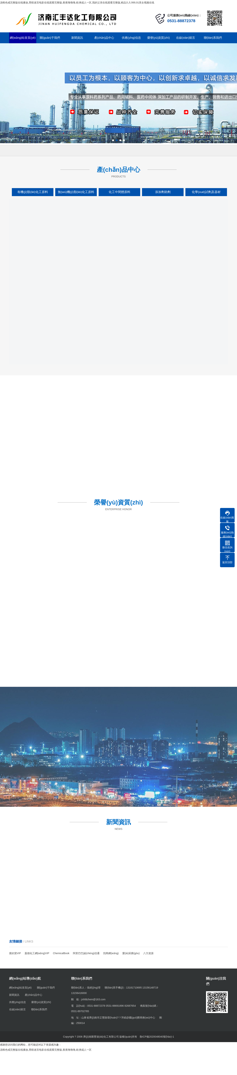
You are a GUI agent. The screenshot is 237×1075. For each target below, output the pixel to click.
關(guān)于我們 (50, 37)
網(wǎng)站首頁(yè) (23, 37)
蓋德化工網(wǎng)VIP (37, 953)
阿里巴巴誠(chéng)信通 (86, 953)
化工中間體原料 (119, 192)
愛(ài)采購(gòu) (131, 953)
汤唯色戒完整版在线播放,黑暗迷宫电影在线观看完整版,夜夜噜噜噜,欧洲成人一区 (46, 1049)
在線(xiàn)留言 (185, 37)
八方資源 (148, 953)
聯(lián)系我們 (213, 37)
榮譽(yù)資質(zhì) (158, 37)
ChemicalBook (61, 953)
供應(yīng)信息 (131, 37)
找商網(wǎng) (111, 953)
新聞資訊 (77, 37)
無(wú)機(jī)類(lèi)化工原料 (76, 192)
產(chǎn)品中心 (104, 37)
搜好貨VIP (15, 953)
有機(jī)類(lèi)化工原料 (32, 192)
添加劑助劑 (163, 192)
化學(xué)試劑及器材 (206, 192)
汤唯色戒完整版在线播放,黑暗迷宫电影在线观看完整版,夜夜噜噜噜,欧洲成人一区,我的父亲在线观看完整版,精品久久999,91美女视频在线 (77, 2)
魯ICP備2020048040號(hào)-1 (157, 1036)
